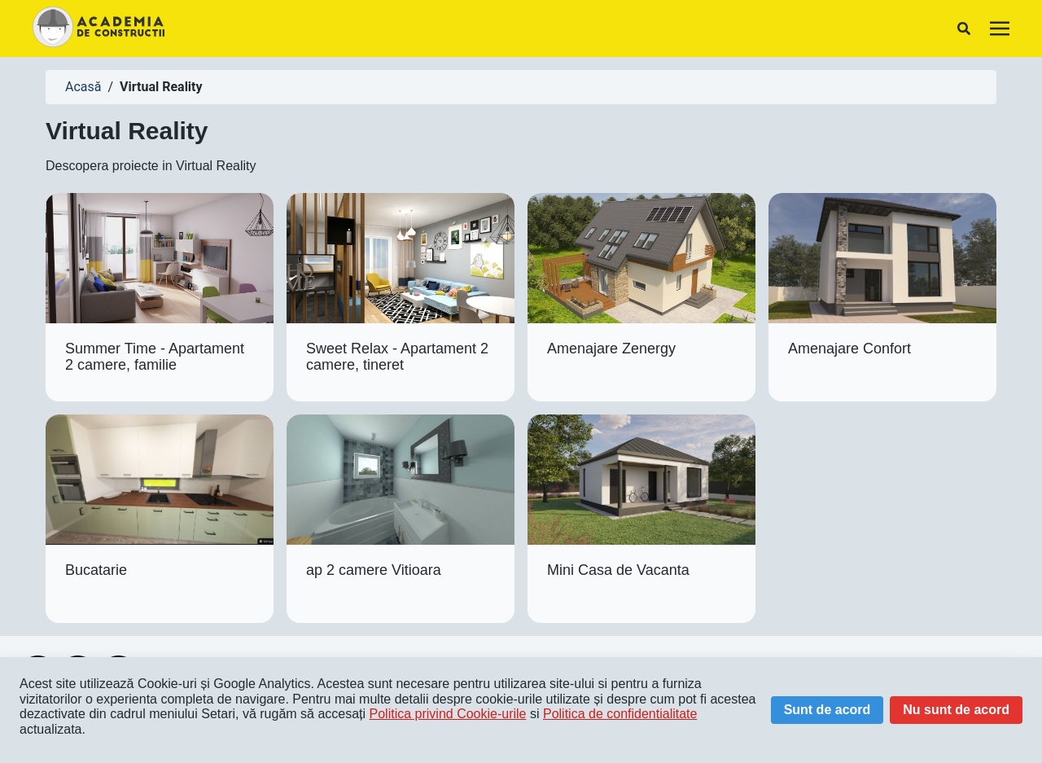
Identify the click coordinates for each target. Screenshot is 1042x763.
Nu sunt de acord (956, 710)
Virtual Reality (161, 86)
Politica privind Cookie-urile (448, 714)
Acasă (83, 86)
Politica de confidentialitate (620, 714)
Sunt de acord (827, 710)
